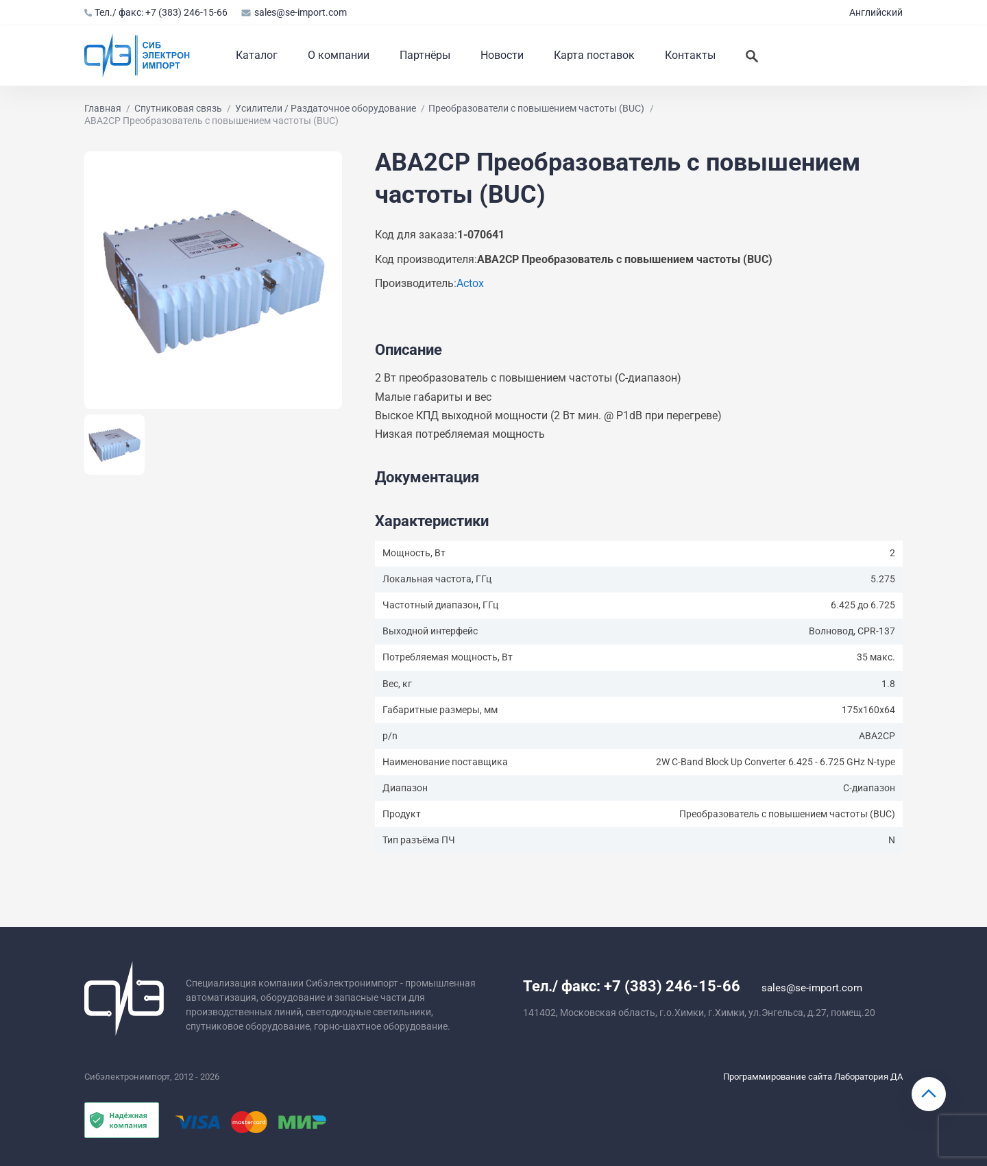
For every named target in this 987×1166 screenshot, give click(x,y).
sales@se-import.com (293, 12)
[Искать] (752, 55)
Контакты (690, 55)
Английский (876, 12)
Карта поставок (594, 55)
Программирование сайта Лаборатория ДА (813, 1076)
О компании (338, 55)
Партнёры (425, 55)
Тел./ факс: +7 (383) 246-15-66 (156, 12)
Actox (470, 283)
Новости (502, 55)
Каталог (257, 55)
